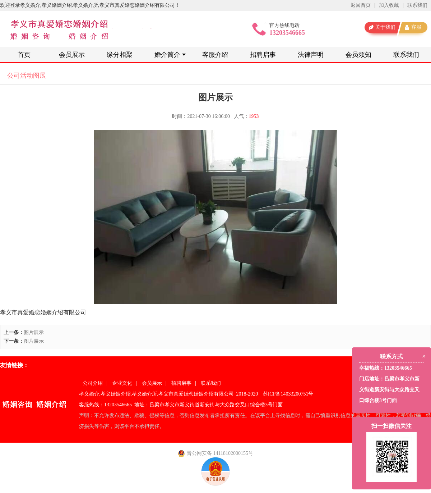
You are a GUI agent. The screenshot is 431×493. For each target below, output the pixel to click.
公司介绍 (93, 383)
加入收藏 (389, 5)
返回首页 (361, 5)
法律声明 (311, 54)
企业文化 (122, 383)
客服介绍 (215, 54)
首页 (24, 54)
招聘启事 (263, 54)
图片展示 (34, 332)
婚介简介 (167, 54)
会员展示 (72, 54)
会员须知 (358, 54)
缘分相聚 (120, 54)
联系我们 (417, 5)
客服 (416, 27)
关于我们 (385, 27)
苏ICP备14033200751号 (288, 394)
